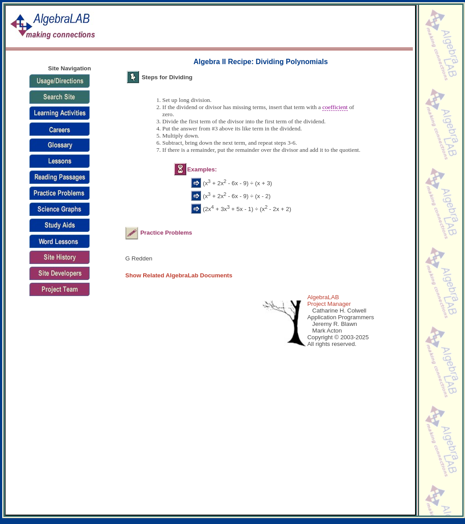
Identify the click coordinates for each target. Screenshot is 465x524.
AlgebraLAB (323, 297)
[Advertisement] (257, 27)
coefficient (335, 107)
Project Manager (329, 304)
